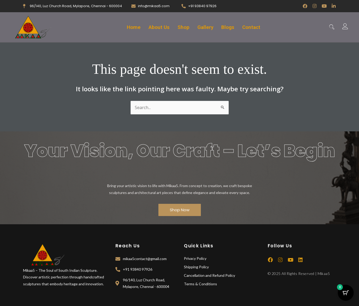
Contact (251, 27)
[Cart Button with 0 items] (346, 293)
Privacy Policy (195, 258)
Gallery (205, 27)
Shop (183, 27)
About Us (159, 27)
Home (134, 27)
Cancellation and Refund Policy (209, 275)
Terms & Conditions (200, 284)
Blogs (227, 27)
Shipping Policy (196, 267)
